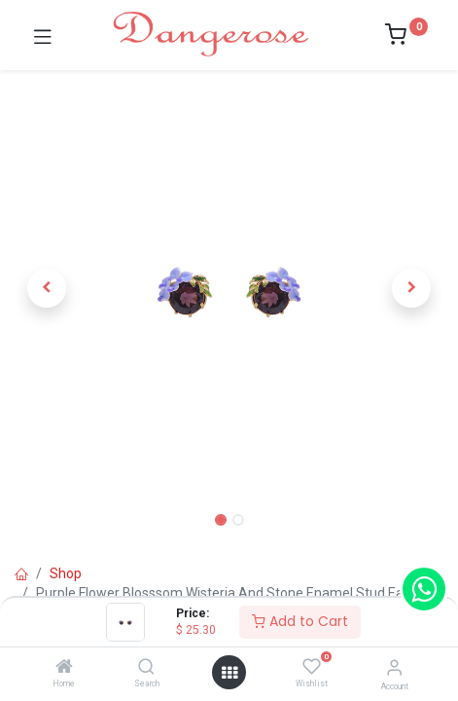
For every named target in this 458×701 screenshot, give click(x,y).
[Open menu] (229, 672)
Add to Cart (300, 621)
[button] (47, 288)
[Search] (146, 668)
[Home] (64, 668)
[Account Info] (394, 667)
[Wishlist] (312, 667)
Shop (66, 573)
